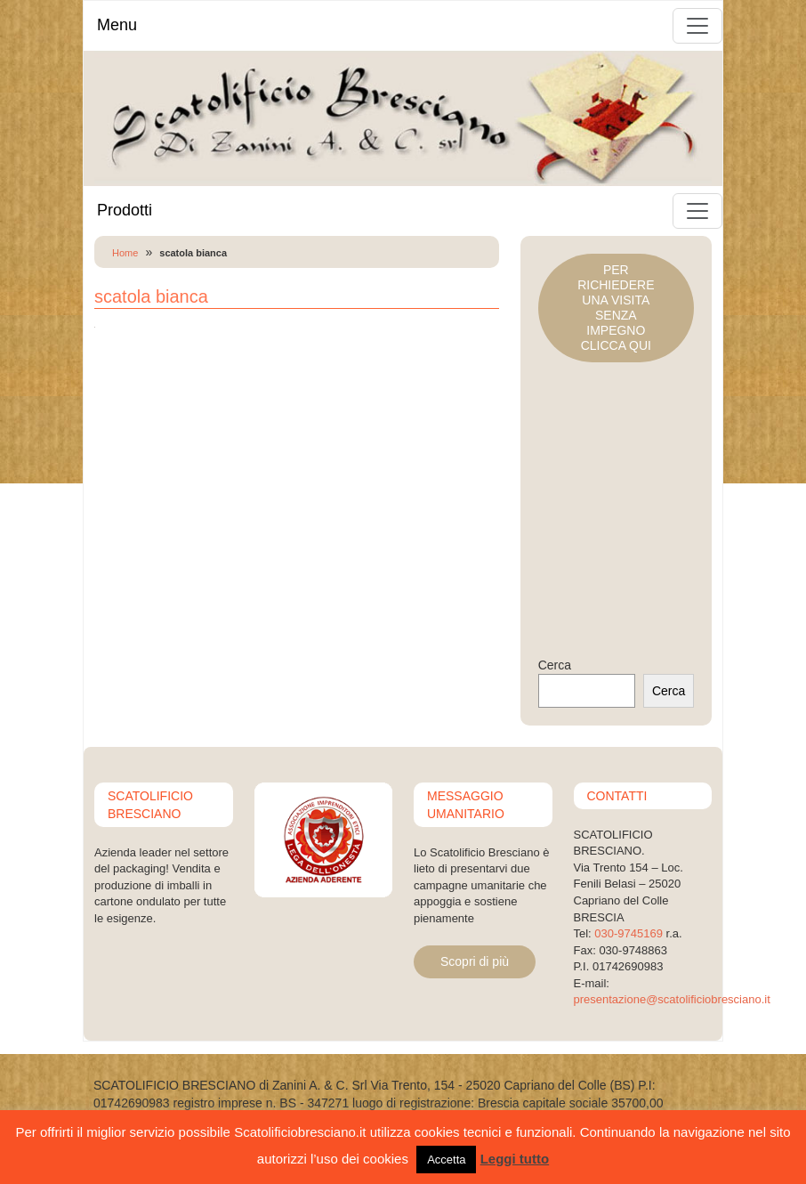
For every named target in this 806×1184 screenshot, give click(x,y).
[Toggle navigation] (697, 26)
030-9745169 (628, 933)
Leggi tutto (514, 1158)
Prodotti (124, 210)
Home (125, 252)
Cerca (554, 665)
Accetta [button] (446, 1159)
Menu (117, 25)
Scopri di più (474, 961)
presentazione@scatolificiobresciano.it (672, 999)
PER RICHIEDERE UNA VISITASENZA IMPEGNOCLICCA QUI (615, 308)
